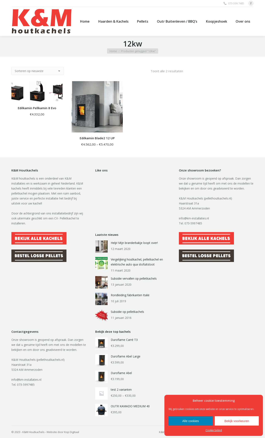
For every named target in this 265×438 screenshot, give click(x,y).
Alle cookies (190, 421)
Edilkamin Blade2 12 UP (97, 138)
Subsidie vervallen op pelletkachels (134, 278)
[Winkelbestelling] (37, 71)
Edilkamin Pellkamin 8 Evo (37, 108)
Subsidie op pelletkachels (127, 312)
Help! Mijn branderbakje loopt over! (134, 243)
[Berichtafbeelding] (101, 246)
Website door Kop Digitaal (63, 432)
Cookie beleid (214, 430)
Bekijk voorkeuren (236, 421)
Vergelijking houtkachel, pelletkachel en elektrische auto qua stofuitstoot (137, 261)
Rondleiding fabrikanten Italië (130, 295)
